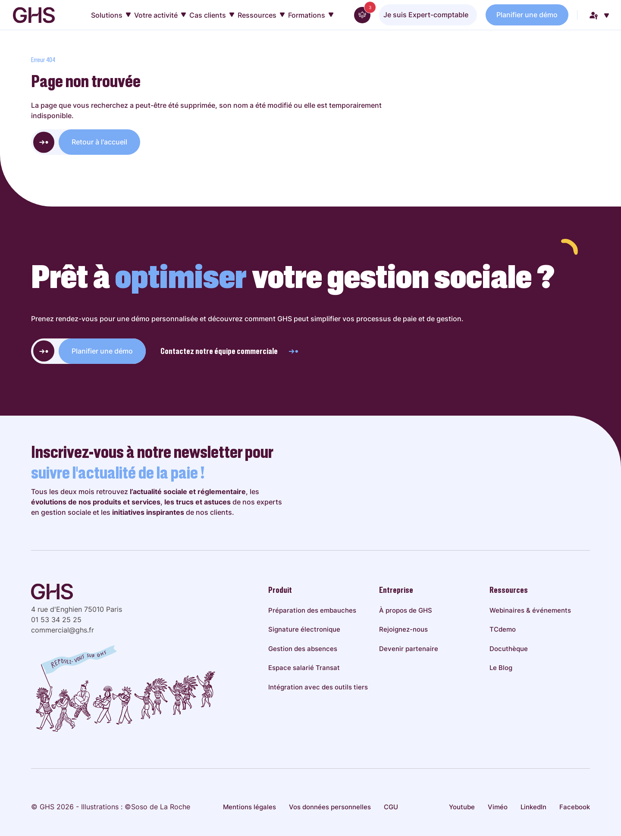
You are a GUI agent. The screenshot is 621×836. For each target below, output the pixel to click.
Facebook (574, 807)
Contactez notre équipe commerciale (229, 351)
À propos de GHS (405, 610)
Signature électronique (304, 629)
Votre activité (160, 15)
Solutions (111, 15)
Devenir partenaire (408, 649)
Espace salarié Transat (304, 668)
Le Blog (500, 668)
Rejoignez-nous (403, 629)
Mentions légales (249, 807)
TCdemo (502, 629)
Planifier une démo (527, 14)
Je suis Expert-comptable (425, 14)
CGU (391, 807)
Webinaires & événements (530, 610)
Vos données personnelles (330, 807)
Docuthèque (508, 649)
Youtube (462, 807)
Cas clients (211, 15)
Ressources (261, 15)
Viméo (498, 807)
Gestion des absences (302, 649)
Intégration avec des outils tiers (318, 687)
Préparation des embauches (312, 610)
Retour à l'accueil (99, 142)
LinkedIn (533, 807)
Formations (310, 15)
